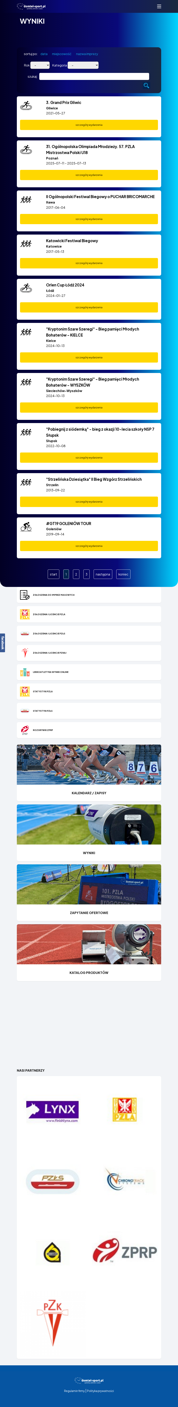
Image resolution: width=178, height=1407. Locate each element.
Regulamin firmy (74, 1391)
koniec (123, 574)
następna (103, 574)
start (53, 574)
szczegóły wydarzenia (89, 124)
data (44, 54)
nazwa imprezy (87, 54)
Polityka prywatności (100, 1391)
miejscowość (62, 54)
